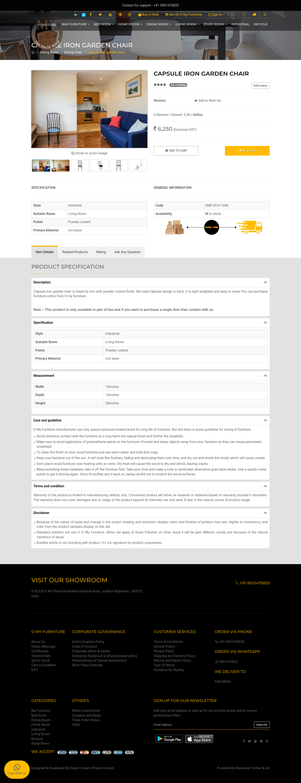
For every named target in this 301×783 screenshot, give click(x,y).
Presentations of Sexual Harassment (99, 660)
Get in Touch (40, 660)
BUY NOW (247, 150)
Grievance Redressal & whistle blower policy (104, 656)
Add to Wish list (207, 101)
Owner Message (43, 646)
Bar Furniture (76, 24)
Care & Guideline (43, 665)
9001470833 (226, 662)
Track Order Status (86, 720)
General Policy (164, 646)
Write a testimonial (86, 711)
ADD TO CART (176, 150)
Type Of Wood (164, 665)
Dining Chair (73, 52)
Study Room (215, 24)
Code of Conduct (84, 646)
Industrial (240, 24)
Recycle (261, 24)
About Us (38, 642)
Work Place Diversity (87, 665)
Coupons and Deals (86, 715)
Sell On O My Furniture (183, 14)
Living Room (187, 24)
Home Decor (130, 24)
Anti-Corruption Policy (88, 642)
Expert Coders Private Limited (92, 768)
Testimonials (40, 656)
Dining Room (159, 24)
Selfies (198, 115)
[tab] (44, 252)
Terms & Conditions (168, 642)
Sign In (216, 14)
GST (34, 670)
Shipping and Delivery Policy (174, 656)
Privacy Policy (164, 651)
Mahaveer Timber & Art (253, 768)
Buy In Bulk (148, 14)
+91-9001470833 (229, 642)
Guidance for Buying (169, 670)
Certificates (39, 651)
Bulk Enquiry (260, 85)
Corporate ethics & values (91, 651)
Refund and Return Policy (172, 660)
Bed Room (104, 24)
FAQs (76, 725)
